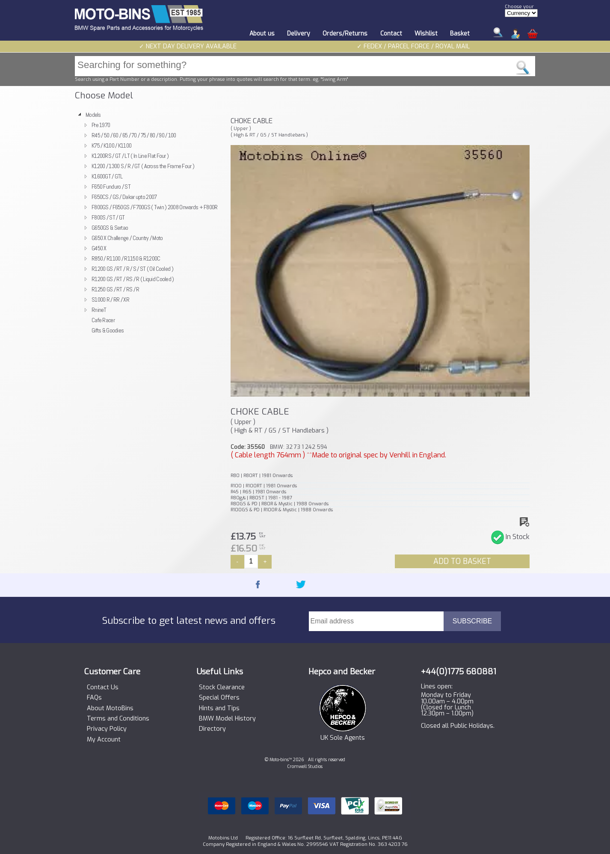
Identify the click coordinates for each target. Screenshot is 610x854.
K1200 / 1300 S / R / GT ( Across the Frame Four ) (143, 166)
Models (93, 115)
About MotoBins (110, 708)
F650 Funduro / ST (111, 186)
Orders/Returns (345, 34)
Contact (391, 34)
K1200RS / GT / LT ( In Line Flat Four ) (130, 156)
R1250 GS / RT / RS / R (115, 289)
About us (262, 34)
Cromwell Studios (305, 766)
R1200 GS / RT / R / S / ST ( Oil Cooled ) (132, 269)
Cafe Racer (103, 320)
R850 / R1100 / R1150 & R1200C (126, 258)
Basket (460, 34)
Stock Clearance (222, 687)
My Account (104, 740)
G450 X (99, 248)
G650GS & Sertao (110, 227)
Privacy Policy (107, 729)
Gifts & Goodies (108, 330)
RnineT (99, 310)
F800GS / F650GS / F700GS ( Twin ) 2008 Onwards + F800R (155, 207)
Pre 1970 (101, 125)
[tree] (149, 222)
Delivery (298, 34)
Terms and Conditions (118, 719)
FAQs (94, 698)
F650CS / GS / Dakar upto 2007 (124, 197)
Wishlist (426, 34)
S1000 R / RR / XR (110, 299)
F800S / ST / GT (108, 217)
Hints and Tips (219, 708)
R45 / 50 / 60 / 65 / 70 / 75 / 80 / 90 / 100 (134, 135)
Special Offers (219, 698)
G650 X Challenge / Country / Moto (127, 238)
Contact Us (102, 687)
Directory (212, 729)
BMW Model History (227, 719)
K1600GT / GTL (107, 176)
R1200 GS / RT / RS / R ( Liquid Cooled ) (133, 279)
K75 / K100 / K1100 (111, 145)
